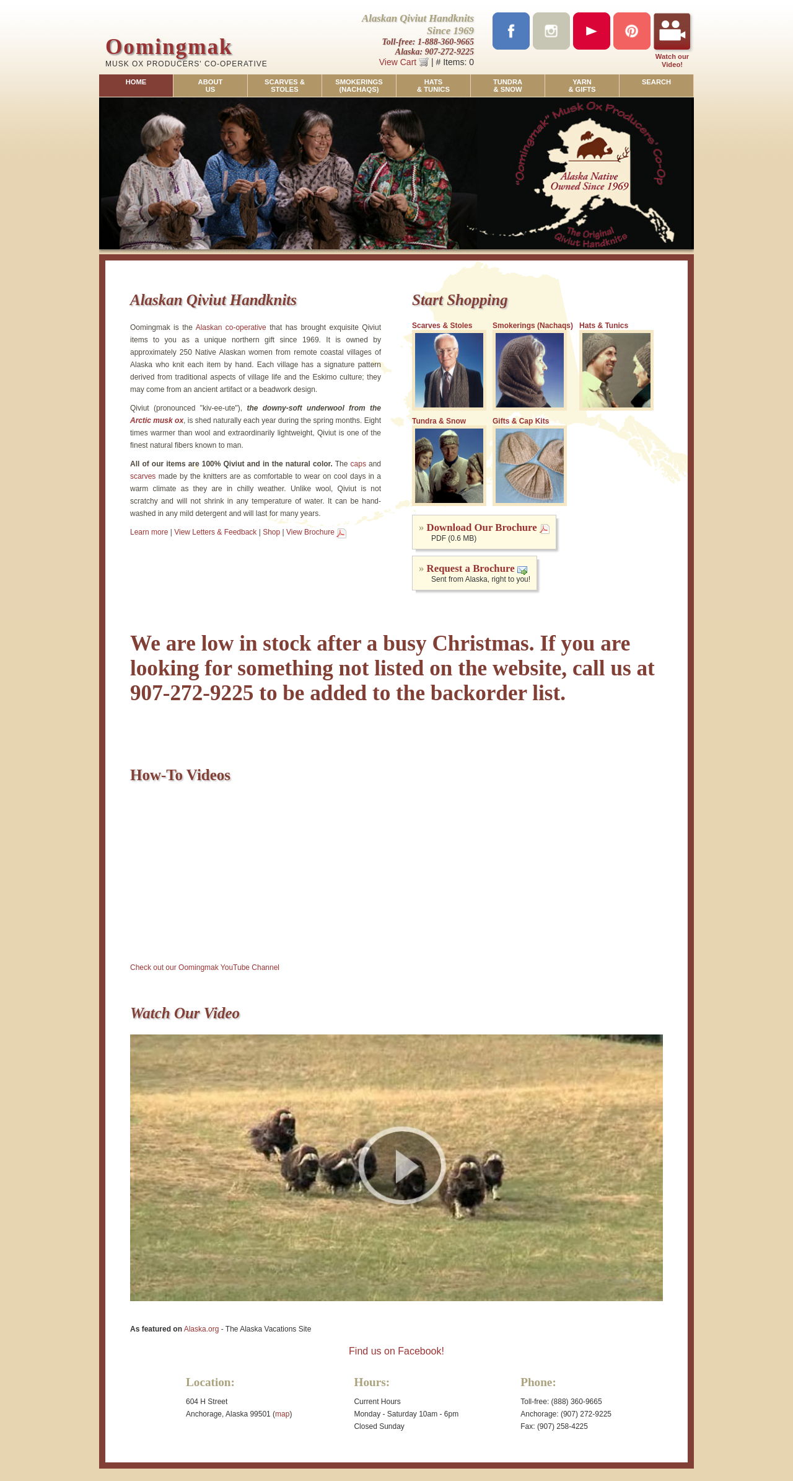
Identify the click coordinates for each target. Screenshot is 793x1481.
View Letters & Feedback (215, 532)
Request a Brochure (471, 568)
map (282, 1414)
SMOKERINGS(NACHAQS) (358, 85)
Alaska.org (201, 1329)
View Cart (404, 62)
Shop (271, 532)
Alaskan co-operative (231, 327)
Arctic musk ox (156, 420)
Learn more (149, 532)
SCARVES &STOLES (285, 85)
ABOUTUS (210, 85)
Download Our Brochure (482, 527)
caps (358, 464)
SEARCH (656, 82)
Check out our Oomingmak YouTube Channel (204, 967)
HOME (136, 82)
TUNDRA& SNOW (507, 85)
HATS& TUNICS (433, 85)
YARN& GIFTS (581, 85)
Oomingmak (169, 47)
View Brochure (310, 532)
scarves (143, 476)
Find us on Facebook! (396, 1351)
